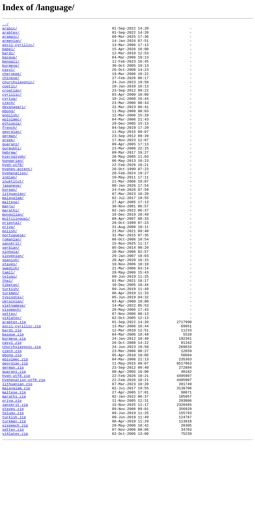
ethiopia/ (12, 143)
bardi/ (8, 59)
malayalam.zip (16, 461)
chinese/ (10, 89)
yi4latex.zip (15, 516)
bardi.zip (12, 392)
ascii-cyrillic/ (18, 49)
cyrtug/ (9, 114)
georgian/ (12, 153)
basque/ (9, 64)
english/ (10, 134)
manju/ (8, 243)
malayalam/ (13, 233)
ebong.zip (12, 421)
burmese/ (10, 74)
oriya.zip (12, 476)
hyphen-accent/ (17, 198)
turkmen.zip (14, 501)
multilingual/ (16, 258)
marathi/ (10, 248)
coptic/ (9, 99)
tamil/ (8, 322)
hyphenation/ (15, 203)
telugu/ (9, 327)
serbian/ (10, 292)
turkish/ (10, 342)
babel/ (8, 54)
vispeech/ (12, 367)
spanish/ (10, 307)
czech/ (8, 119)
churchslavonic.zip (21, 411)
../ (5, 24)
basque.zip (13, 397)
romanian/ (12, 282)
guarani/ (10, 168)
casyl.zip (12, 407)
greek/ (8, 163)
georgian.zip (15, 431)
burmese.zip (14, 402)
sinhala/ (10, 297)
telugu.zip (13, 491)
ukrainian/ (13, 357)
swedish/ (10, 317)
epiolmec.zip (15, 426)
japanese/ (12, 218)
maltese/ (10, 238)
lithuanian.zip (17, 456)
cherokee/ (12, 84)
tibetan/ (10, 337)
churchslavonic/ (18, 94)
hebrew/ (9, 178)
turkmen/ (10, 347)
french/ (9, 148)
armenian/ (12, 44)
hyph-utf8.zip (16, 446)
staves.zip (13, 486)
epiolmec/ (12, 138)
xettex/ (9, 372)
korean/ (9, 223)
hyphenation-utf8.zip (23, 451)
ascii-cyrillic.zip (21, 387)
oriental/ (12, 263)
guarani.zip (14, 441)
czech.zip (12, 416)
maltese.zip (14, 466)
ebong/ (8, 129)
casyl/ (8, 79)
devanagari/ (14, 124)
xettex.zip (13, 511)
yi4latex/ (12, 377)
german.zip (13, 436)
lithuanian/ (14, 228)
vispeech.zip (15, 506)
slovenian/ (13, 302)
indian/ (9, 208)
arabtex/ (10, 34)
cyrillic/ (12, 109)
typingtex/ (13, 352)
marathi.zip (14, 471)
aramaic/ (10, 39)
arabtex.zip (14, 382)
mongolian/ (13, 253)
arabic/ (9, 29)
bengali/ (10, 69)
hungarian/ (13, 188)
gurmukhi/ (12, 173)
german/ (9, 158)
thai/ (7, 332)
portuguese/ (14, 277)
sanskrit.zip (15, 481)
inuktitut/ (13, 213)
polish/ (9, 272)
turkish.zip (14, 496)
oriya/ (8, 268)
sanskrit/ (12, 287)
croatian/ (12, 104)
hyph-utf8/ (13, 193)
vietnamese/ (14, 362)
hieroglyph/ (14, 183)
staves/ (9, 312)
